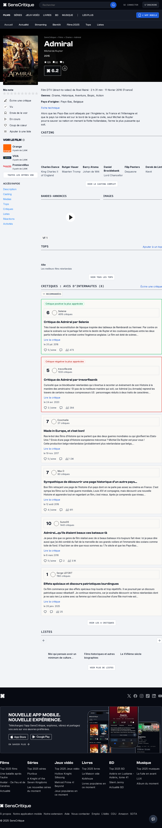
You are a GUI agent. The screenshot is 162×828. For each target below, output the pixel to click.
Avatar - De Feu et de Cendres (12, 783)
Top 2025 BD (117, 768)
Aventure (80, 95)
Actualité (5, 790)
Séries (32, 762)
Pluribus (32, 773)
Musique (144, 762)
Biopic (90, 95)
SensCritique (50, 37)
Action (100, 95)
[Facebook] (135, 696)
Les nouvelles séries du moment (39, 788)
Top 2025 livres (91, 768)
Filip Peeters (132, 166)
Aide (67, 813)
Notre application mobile (27, 813)
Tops (44, 246)
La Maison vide (90, 773)
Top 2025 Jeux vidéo (67, 768)
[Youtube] (160, 696)
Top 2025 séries (36, 768)
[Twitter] (129, 696)
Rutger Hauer (70, 166)
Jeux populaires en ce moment (66, 792)
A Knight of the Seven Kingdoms (37, 779)
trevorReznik (65, 368)
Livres (87, 762)
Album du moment (147, 782)
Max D (61, 470)
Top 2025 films (8, 768)
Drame (69, 37)
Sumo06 (64, 521)
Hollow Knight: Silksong (63, 774)
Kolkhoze (87, 778)
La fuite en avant (146, 773)
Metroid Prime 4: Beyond (64, 783)
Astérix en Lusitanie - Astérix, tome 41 (121, 774)
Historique (67, 95)
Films (60, 37)
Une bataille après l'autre (10, 774)
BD (111, 762)
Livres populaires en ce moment (94, 784)
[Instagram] (141, 696)
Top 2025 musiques (148, 768)
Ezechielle (63, 419)
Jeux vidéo (64, 762)
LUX (139, 778)
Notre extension (53, 813)
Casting (47, 132)
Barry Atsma (91, 166)
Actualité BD (116, 786)
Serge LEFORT (64, 572)
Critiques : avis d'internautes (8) (72, 286)
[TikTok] (148, 696)
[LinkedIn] (154, 696)
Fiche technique (50, 107)
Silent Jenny (116, 781)
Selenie (62, 310)
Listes (46, 631)
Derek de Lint (154, 166)
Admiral (77, 37)
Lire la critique (52, 339)
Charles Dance (50, 166)
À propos (5, 813)
